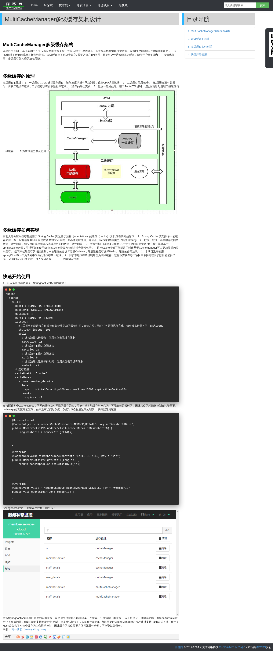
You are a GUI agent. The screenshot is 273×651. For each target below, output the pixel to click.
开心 (36, 637)
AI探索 (48, 5)
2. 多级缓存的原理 (198, 38)
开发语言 (84, 5)
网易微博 (49, 637)
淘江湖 (18, 637)
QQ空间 (31, 637)
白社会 (63, 637)
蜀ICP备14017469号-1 (232, 647)
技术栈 (65, 5)
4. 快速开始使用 (197, 54)
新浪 (22, 637)
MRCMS (261, 647)
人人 (40, 637)
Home (34, 5)
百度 (54, 637)
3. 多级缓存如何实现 (200, 46)
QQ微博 (27, 637)
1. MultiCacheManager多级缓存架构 (209, 31)
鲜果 (58, 637)
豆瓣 (45, 637)
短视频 (123, 5)
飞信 (68, 637)
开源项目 (105, 5)
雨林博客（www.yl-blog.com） (29, 629)
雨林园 (179, 647)
